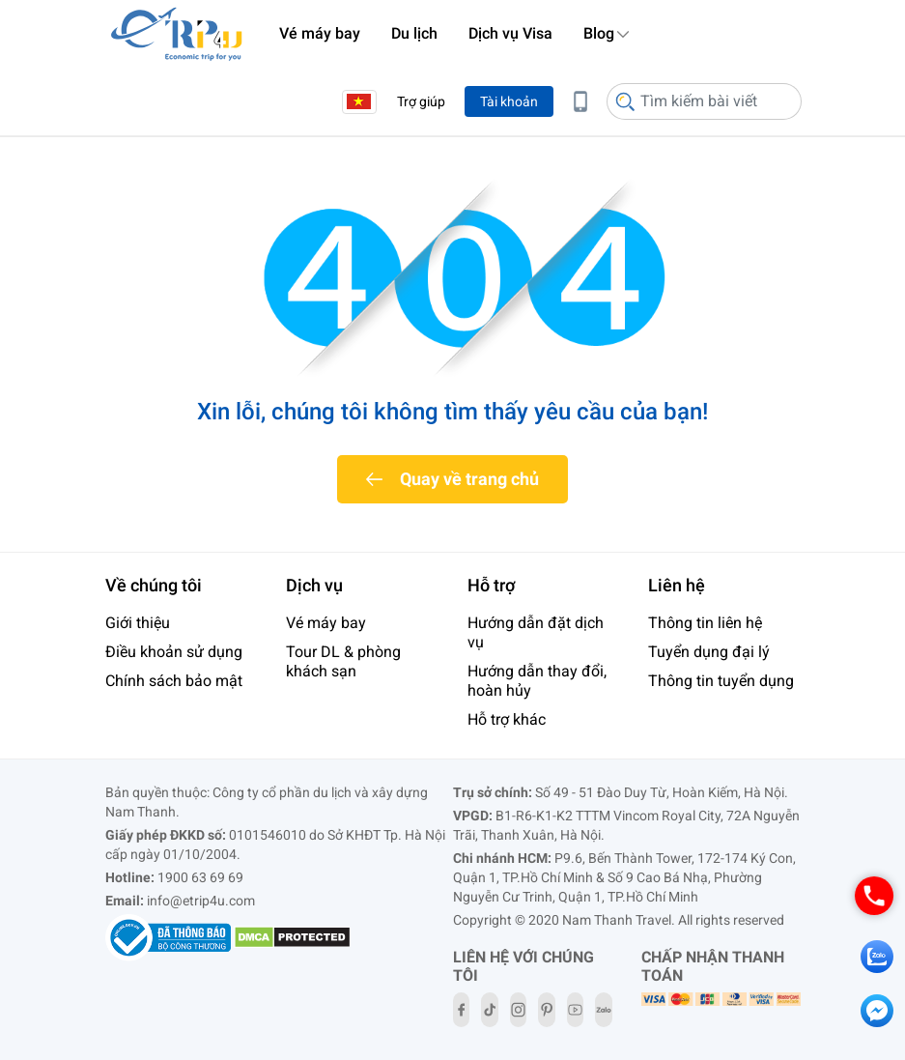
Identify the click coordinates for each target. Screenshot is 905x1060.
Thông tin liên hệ (705, 623)
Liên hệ (676, 585)
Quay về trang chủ (469, 479)
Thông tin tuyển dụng (721, 681)
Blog (598, 33)
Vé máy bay (319, 33)
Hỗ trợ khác (506, 719)
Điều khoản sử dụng (173, 652)
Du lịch (414, 33)
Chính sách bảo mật (173, 681)
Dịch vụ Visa (510, 33)
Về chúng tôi (153, 585)
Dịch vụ (314, 585)
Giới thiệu (137, 623)
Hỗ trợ (491, 585)
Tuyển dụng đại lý (709, 652)
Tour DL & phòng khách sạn (343, 661)
